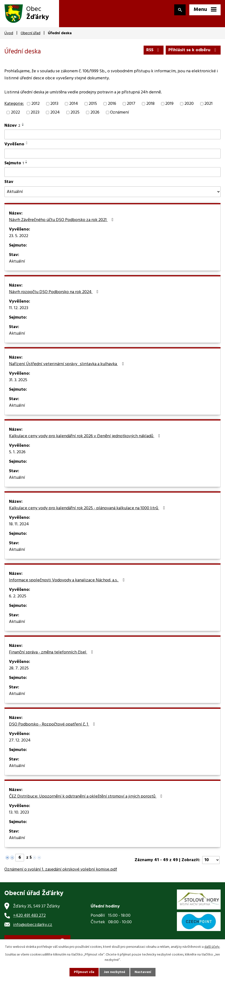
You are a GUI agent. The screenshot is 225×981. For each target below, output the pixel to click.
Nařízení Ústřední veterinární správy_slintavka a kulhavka (67, 364)
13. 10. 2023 (19, 812)
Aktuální (17, 261)
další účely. (212, 947)
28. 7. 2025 (19, 668)
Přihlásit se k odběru (193, 50)
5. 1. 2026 (17, 452)
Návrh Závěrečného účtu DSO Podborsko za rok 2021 (62, 220)
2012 (35, 103)
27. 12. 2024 (20, 740)
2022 (15, 112)
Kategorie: (14, 103)
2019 (169, 103)
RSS (153, 50)
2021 (208, 103)
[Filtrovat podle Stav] (112, 191)
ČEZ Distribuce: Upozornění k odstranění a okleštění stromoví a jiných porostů (86, 796)
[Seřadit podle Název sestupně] (23, 125)
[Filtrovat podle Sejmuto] (112, 172)
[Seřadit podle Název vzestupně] (23, 123)
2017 (131, 103)
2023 (35, 112)
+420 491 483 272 (29, 915)
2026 (94, 112)
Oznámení (119, 112)
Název (12, 125)
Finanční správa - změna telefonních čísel (52, 652)
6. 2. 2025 (17, 596)
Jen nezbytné (114, 972)
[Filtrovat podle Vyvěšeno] (112, 153)
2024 (55, 112)
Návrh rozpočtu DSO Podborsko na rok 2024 (54, 292)
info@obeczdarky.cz (32, 924)
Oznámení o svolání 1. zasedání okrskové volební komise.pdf (60, 869)
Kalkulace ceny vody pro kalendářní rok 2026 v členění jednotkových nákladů (85, 436)
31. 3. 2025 (18, 380)
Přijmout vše (84, 972)
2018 (150, 103)
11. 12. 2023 (18, 308)
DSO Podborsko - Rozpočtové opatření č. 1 (53, 724)
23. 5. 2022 (18, 236)
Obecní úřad (30, 33)
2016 (112, 103)
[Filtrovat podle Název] (112, 134)
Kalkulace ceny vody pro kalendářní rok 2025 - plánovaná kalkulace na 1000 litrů (88, 508)
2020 (189, 103)
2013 (54, 103)
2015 (93, 103)
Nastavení (143, 972)
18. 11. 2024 (19, 524)
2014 (73, 103)
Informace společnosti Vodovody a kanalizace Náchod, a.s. (68, 580)
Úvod (8, 33)
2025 (74, 112)
